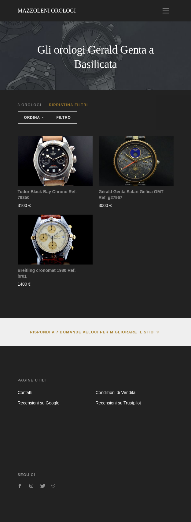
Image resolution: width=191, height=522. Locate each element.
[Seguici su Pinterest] (53, 485)
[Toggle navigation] (166, 11)
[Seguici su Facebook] (20, 485)
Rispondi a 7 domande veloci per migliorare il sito (92, 332)
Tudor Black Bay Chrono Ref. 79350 (47, 194)
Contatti (25, 392)
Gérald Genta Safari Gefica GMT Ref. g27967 (131, 194)
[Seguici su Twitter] (42, 485)
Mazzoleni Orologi (47, 11)
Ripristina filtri (68, 105)
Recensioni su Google (39, 402)
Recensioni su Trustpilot (118, 402)
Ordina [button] (32, 117)
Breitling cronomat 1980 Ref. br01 (47, 273)
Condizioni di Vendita (116, 392)
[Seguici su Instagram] (31, 485)
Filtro (63, 117)
